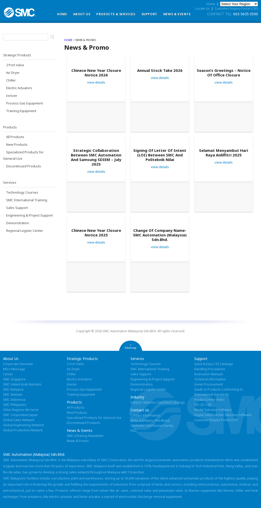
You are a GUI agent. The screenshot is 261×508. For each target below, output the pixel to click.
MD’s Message (14, 369)
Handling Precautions (209, 369)
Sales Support (17, 207)
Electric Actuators (19, 88)
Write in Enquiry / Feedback (149, 420)
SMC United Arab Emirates (22, 384)
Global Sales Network (18, 420)
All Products (15, 137)
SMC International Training (26, 200)
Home (62, 14)
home (68, 40)
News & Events (177, 14)
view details (96, 82)
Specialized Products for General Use (94, 418)
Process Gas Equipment (24, 103)
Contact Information (145, 415)
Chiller (11, 80)
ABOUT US (81, 14)
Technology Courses (22, 192)
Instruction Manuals (208, 374)
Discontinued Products (23, 166)
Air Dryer (13, 72)
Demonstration (17, 223)
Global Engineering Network (23, 425)
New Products (17, 144)
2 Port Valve (15, 65)
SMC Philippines (15, 405)
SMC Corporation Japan (20, 415)
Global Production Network (23, 430)
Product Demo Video (209, 399)
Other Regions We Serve (20, 410)
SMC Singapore (14, 379)
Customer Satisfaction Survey (151, 425)
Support (149, 14)
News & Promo (78, 441)
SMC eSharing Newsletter (85, 436)
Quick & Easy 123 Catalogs (213, 364)
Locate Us (202, 8)
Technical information (210, 379)
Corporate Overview (18, 364)
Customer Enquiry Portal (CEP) (236, 8)
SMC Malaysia (13, 389)
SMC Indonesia (14, 399)
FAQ (133, 431)
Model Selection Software (212, 410)
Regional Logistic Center (24, 230)
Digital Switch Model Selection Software (223, 415)
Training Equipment (21, 111)
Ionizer (11, 95)
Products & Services (115, 14)
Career (8, 374)
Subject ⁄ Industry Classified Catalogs (157, 402)
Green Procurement (208, 384)
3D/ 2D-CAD (203, 405)
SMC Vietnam (12, 394)
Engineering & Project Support (29, 215)
